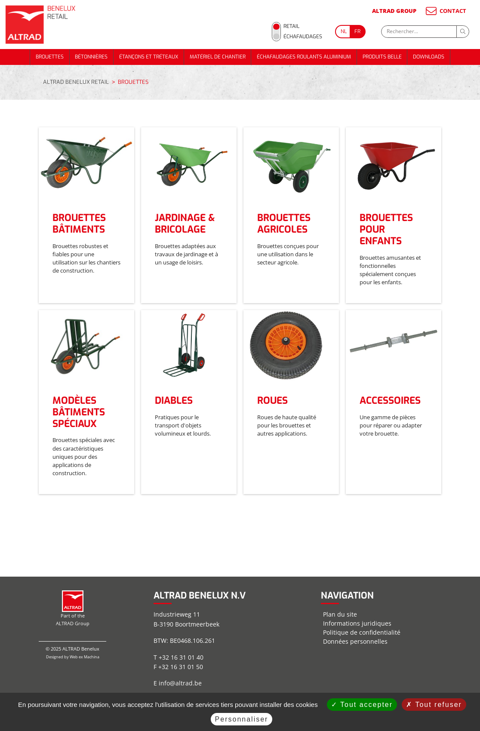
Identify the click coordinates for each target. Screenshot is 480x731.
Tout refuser (434, 704)
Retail (291, 26)
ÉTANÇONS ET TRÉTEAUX (148, 56)
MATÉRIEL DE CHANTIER (218, 56)
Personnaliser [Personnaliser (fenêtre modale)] (241, 719)
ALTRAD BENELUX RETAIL (76, 82)
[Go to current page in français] (358, 31)
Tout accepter (362, 704)
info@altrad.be (180, 683)
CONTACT (445, 11)
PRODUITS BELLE (382, 56)
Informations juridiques (357, 623)
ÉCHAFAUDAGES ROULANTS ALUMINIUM (304, 56)
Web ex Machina (84, 657)
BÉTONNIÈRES (91, 56)
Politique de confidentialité (361, 632)
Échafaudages (302, 36)
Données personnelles (355, 641)
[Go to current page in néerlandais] (343, 31)
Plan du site (340, 614)
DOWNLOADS (428, 56)
